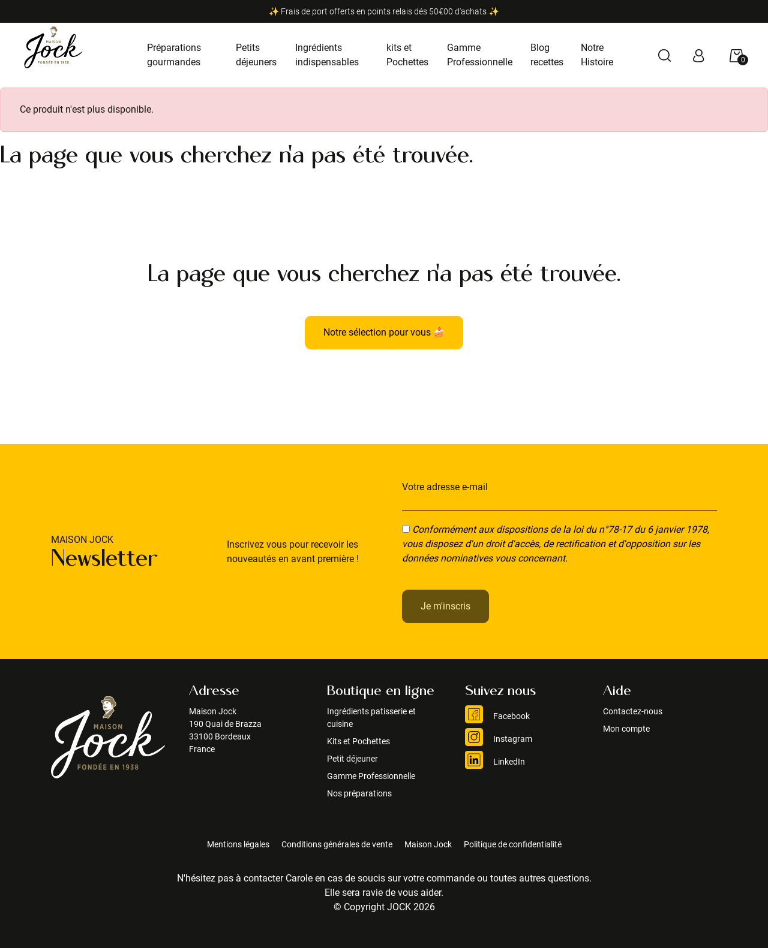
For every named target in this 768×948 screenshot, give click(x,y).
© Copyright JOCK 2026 (384, 907)
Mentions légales (238, 844)
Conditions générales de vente (336, 844)
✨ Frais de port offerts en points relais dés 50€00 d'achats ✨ (384, 11)
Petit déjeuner (352, 758)
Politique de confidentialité (513, 844)
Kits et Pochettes (358, 741)
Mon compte (626, 728)
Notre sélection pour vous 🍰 (384, 332)
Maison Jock (428, 844)
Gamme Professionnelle (371, 776)
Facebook (497, 716)
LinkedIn (495, 761)
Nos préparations (359, 793)
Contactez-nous (632, 711)
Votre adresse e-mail (445, 487)
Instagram (498, 739)
